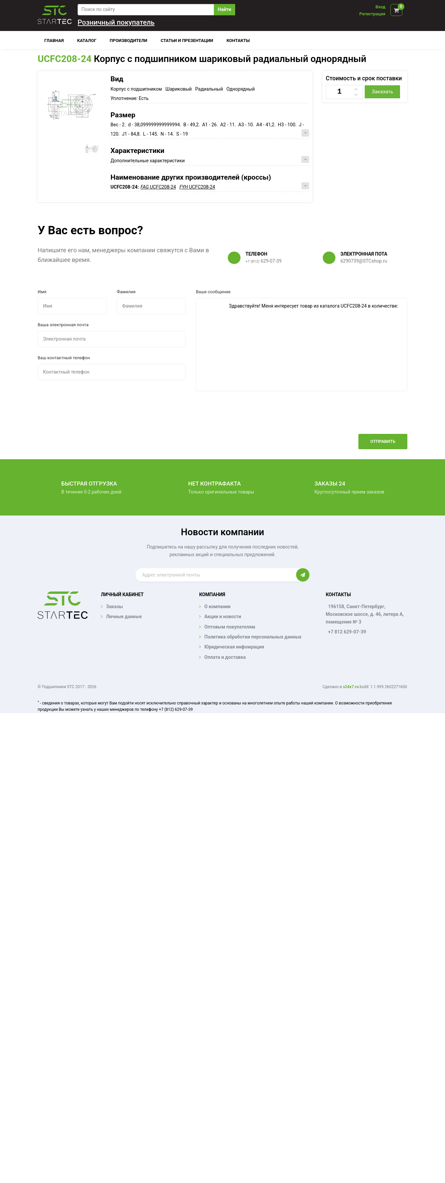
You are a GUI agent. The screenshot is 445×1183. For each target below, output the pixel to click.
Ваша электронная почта (63, 324)
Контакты (238, 40)
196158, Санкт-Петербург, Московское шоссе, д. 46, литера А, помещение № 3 (365, 614)
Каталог (87, 40)
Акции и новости (222, 616)
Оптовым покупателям (229, 626)
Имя (42, 291)
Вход (380, 6)
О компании (217, 606)
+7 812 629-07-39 (347, 631)
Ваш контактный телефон (64, 357)
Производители (128, 40)
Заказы (114, 606)
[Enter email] (216, 575)
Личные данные (124, 616)
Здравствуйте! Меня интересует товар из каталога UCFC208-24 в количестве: (301, 344)
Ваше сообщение (213, 291)
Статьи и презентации (187, 40)
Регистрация (372, 13)
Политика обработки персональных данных (252, 636)
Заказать (382, 92)
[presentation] (356, 418)
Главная (54, 40)
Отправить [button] (382, 441)
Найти (224, 9)
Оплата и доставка (224, 657)
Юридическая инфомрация (234, 646)
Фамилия (126, 291)
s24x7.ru (350, 686)
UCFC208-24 (65, 58)
